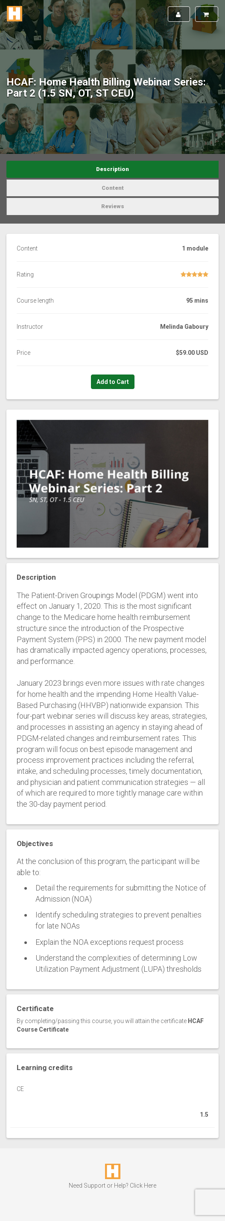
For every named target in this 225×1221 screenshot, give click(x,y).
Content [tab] (113, 188)
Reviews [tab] (112, 206)
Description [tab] (112, 169)
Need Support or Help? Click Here (112, 1185)
